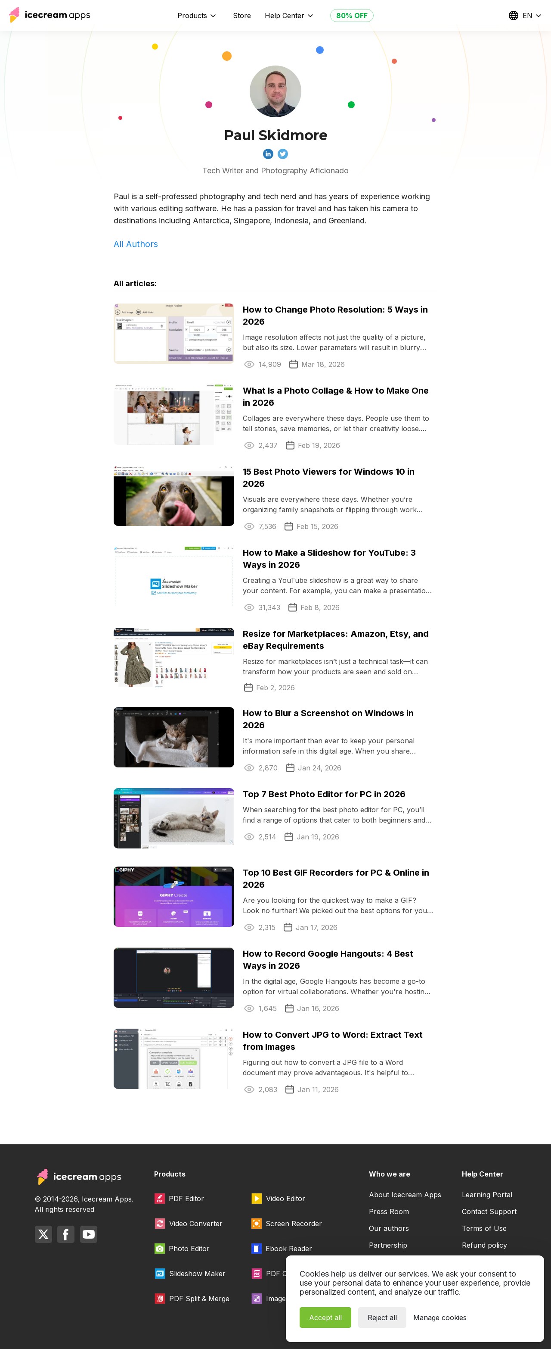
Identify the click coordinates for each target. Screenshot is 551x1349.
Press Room (389, 1211)
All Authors (136, 244)
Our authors (389, 1228)
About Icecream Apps (405, 1194)
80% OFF (352, 15)
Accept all (325, 1317)
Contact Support (489, 1211)
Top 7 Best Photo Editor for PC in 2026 (324, 794)
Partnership (388, 1245)
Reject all (382, 1317)
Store (242, 15)
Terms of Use (484, 1228)
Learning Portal (487, 1194)
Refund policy (484, 1245)
